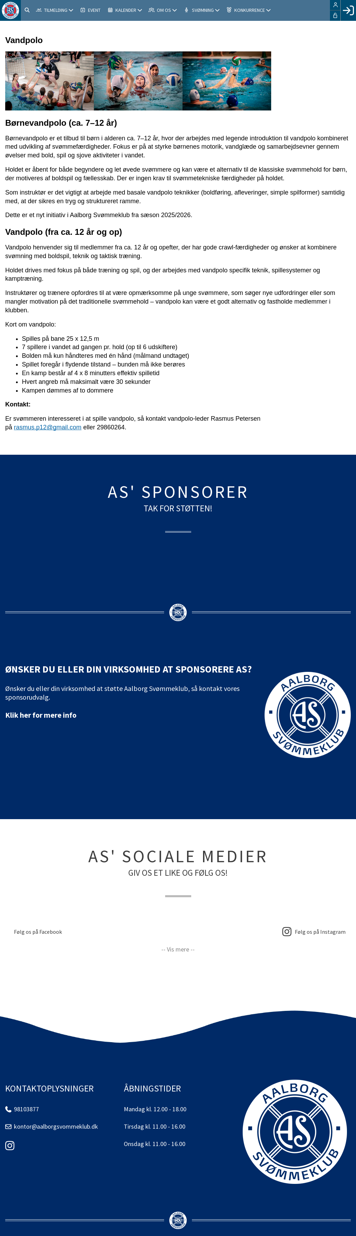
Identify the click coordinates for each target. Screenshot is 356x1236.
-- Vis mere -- (178, 949)
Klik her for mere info (40, 715)
